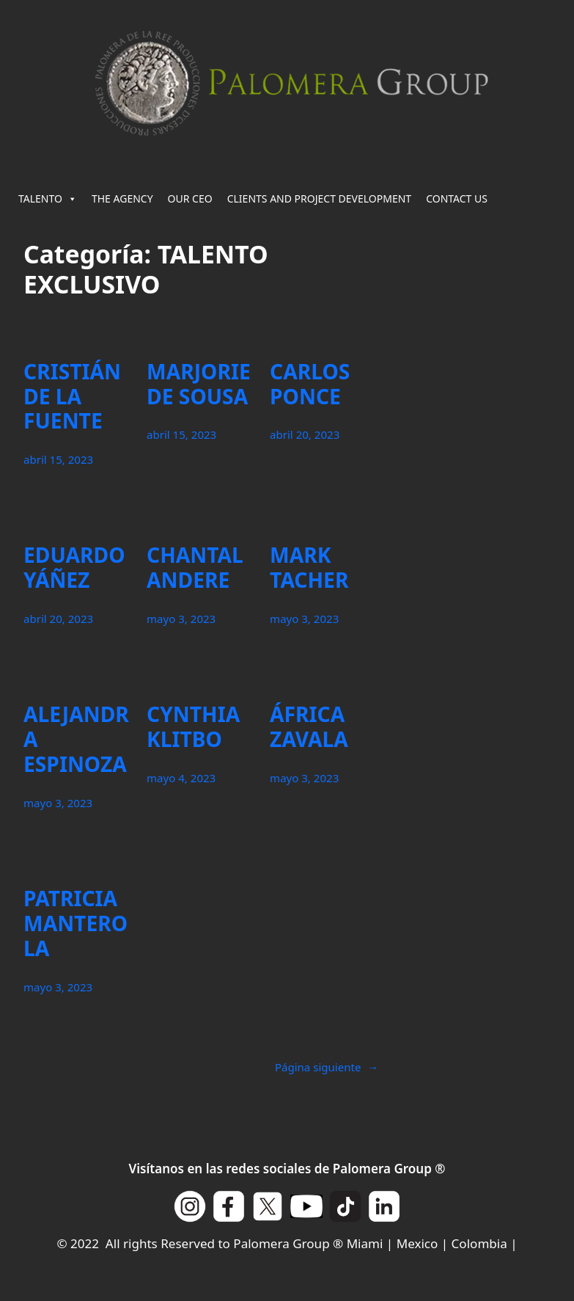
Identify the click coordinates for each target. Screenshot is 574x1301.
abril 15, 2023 (58, 459)
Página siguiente (326, 1067)
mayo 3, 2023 (181, 618)
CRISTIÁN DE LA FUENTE (72, 397)
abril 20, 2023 (304, 434)
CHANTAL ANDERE (195, 568)
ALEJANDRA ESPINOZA (76, 739)
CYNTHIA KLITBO (193, 727)
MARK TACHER (309, 568)
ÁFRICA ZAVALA (309, 727)
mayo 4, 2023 (181, 777)
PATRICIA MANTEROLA (75, 923)
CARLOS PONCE (310, 384)
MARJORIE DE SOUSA (199, 384)
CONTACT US (456, 198)
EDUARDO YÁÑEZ (74, 568)
